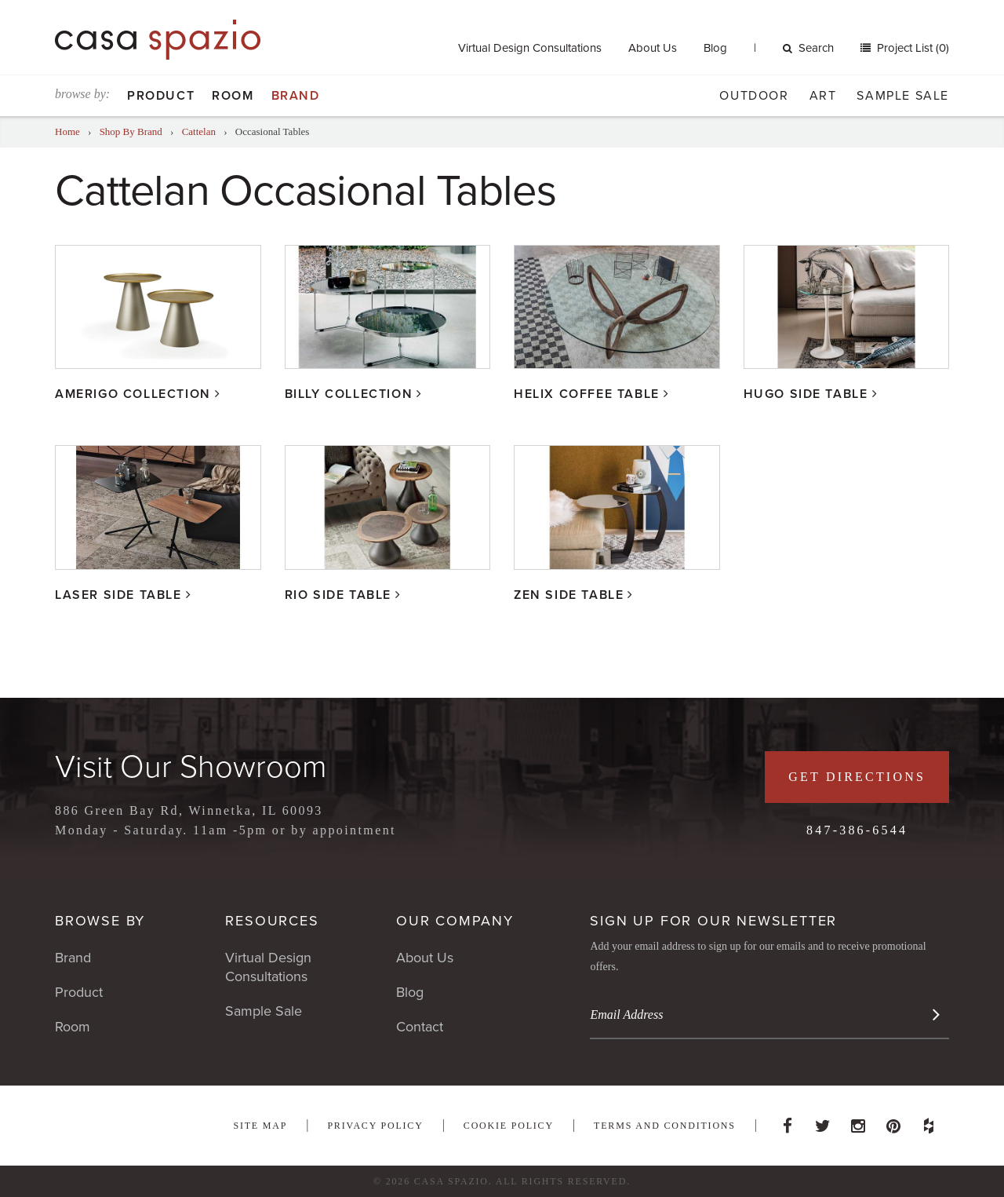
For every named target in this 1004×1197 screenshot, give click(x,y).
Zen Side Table (569, 595)
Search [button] (808, 48)
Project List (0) (911, 48)
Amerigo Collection (133, 394)
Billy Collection (349, 394)
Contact (419, 1026)
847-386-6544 (857, 830)
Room (232, 96)
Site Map (260, 1125)
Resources (271, 920)
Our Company (455, 920)
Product (161, 96)
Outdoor (753, 96)
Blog (715, 48)
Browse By (100, 920)
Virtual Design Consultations (530, 48)
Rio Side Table (338, 595)
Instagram (858, 1121)
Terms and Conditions (665, 1125)
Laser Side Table (118, 595)
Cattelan (199, 131)
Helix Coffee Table (587, 394)
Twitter (823, 1121)
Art (823, 96)
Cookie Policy (509, 1125)
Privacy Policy (375, 1125)
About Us (652, 48)
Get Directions (857, 776)
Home (67, 131)
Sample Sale (903, 96)
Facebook (787, 1121)
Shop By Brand (131, 131)
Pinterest (893, 1121)
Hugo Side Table (806, 394)
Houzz (928, 1121)
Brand (295, 96)
